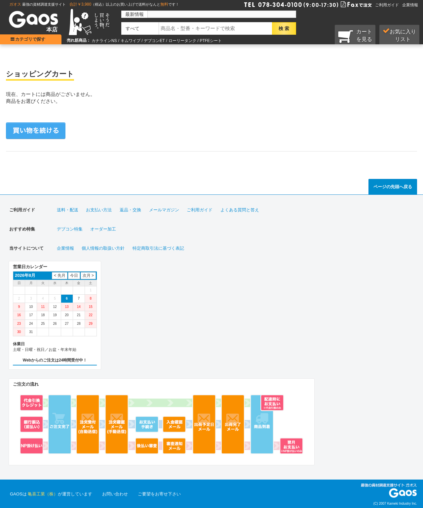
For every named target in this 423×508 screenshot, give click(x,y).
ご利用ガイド (387, 5)
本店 (52, 29)
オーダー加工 (103, 229)
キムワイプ (130, 40)
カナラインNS (104, 40)
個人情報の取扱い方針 (103, 248)
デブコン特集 (70, 229)
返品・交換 (130, 209)
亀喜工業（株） (43, 493)
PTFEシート (211, 40)
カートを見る (355, 36)
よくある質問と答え (239, 209)
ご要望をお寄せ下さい (159, 493)
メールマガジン (164, 209)
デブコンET (154, 40)
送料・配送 (67, 209)
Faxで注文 (348, 4)
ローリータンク (182, 40)
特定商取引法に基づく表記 (158, 248)
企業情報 (410, 5)
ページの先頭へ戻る (392, 186)
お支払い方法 (99, 209)
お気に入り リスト (399, 35)
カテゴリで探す (32, 39)
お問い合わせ (115, 493)
